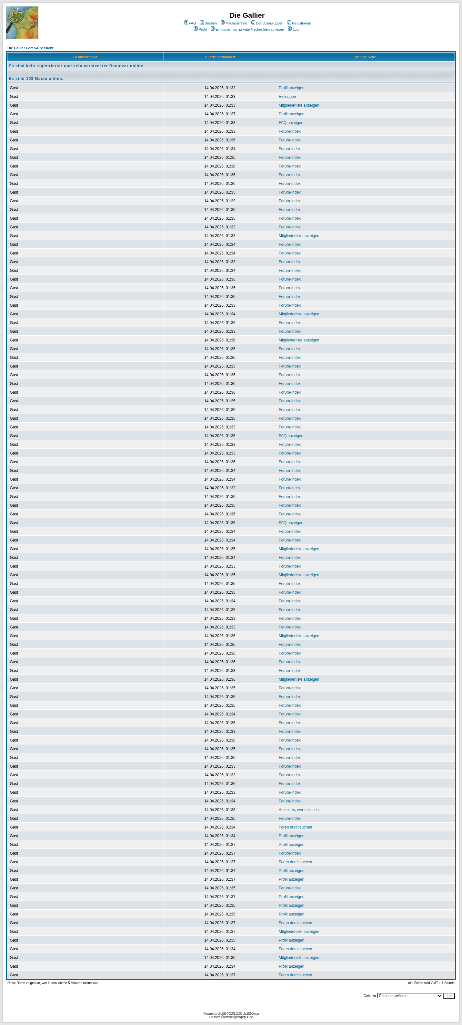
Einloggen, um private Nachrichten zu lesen (247, 29)
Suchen (208, 23)
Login (294, 29)
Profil (200, 29)
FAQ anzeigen (291, 122)
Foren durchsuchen (295, 827)
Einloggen (287, 96)
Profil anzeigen (291, 88)
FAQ (190, 23)
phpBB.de (247, 1017)
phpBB (222, 1013)
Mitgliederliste (234, 23)
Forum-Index (290, 131)
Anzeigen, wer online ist (299, 810)
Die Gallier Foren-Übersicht (30, 48)
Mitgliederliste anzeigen (299, 105)
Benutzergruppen (267, 23)
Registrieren (299, 23)
